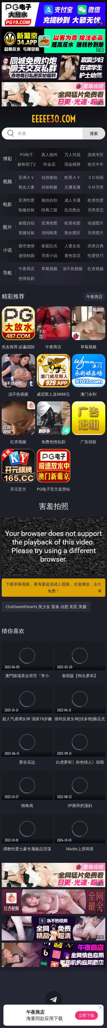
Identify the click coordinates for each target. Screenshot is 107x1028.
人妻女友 (72, 245)
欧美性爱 (96, 200)
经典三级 (49, 210)
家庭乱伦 (49, 245)
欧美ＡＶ (72, 177)
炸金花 (49, 164)
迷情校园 (27, 255)
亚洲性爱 (27, 200)
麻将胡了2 (26, 164)
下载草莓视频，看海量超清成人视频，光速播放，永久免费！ (54, 587)
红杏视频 (96, 268)
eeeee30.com (53, 119)
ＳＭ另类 (96, 187)
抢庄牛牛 (96, 164)
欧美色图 (72, 223)
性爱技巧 (96, 255)
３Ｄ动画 (96, 177)
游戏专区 (96, 154)
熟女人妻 (27, 187)
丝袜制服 (49, 187)
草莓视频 (49, 268)
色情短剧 (27, 278)
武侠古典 (96, 245)
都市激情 (27, 245)
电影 (7, 204)
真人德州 (49, 154)
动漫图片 (96, 223)
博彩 (7, 158)
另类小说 (49, 255)
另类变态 (96, 210)
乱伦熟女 (72, 210)
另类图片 (96, 232)
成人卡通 (72, 200)
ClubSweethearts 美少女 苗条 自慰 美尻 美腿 (46, 606)
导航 (7, 273)
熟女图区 (72, 232)
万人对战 (72, 154)
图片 (7, 227)
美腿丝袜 (27, 232)
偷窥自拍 (27, 223)
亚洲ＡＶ (27, 177)
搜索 (94, 133)
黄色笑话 (72, 255)
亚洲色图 (49, 223)
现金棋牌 (72, 164)
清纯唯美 (49, 232)
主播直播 (72, 187)
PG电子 (26, 154)
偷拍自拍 (49, 200)
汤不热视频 (72, 268)
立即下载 (86, 1015)
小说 (7, 250)
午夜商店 (27, 268)
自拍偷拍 (49, 177)
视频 (7, 181)
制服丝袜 (27, 210)
